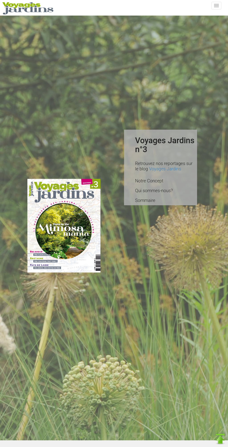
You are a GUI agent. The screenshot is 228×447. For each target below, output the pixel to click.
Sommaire (145, 200)
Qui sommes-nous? (154, 190)
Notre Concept (149, 180)
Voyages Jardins (165, 168)
